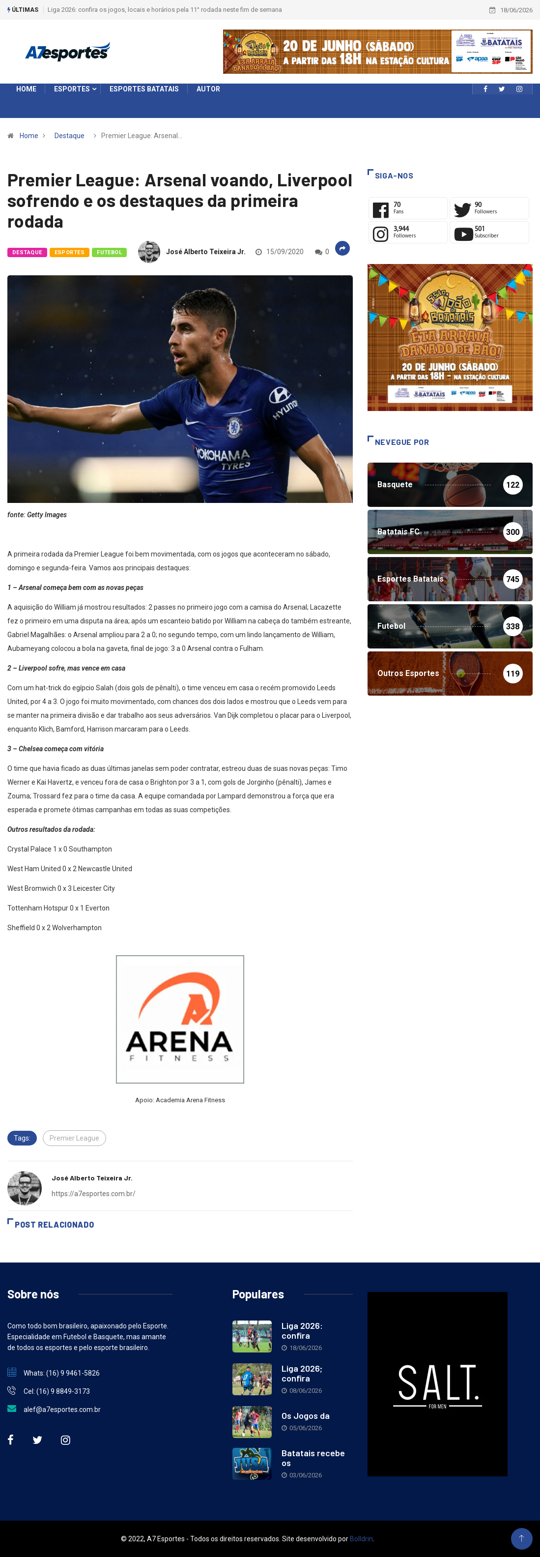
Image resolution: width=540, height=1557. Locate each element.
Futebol (109, 252)
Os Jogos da (306, 1415)
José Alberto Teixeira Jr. (206, 252)
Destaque (70, 136)
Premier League (74, 1138)
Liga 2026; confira (302, 1373)
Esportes (70, 252)
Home (29, 136)
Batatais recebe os (313, 1457)
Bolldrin (361, 1539)
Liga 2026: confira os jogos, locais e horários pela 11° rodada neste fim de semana (165, 9)
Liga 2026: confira (302, 1330)
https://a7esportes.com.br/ (94, 1194)
